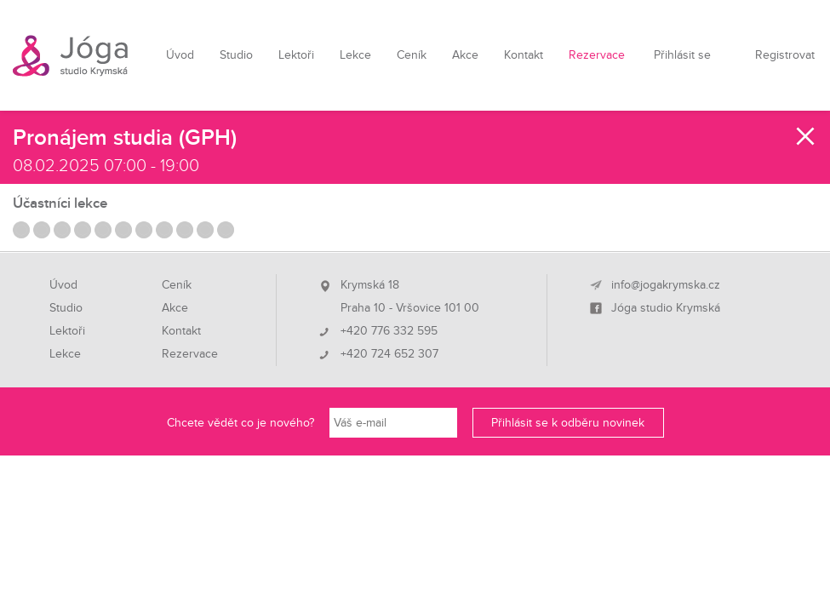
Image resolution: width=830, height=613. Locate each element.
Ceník (411, 55)
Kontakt (523, 55)
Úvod (180, 55)
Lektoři (296, 55)
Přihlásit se (682, 55)
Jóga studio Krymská (665, 308)
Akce (465, 55)
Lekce (355, 55)
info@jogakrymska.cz (665, 285)
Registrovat (785, 55)
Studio (236, 55)
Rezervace (597, 55)
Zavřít (806, 136)
